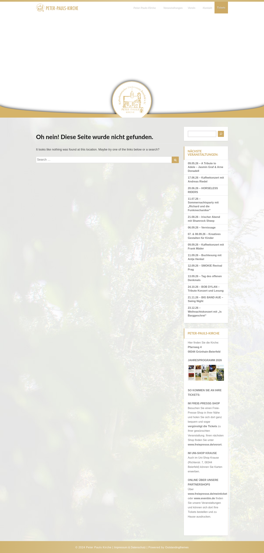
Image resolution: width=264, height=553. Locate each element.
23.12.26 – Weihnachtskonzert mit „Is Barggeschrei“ (205, 311)
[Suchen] (221, 134)
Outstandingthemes (177, 547)
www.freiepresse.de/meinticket (207, 493)
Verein (192, 7)
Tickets (221, 7)
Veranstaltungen (172, 7)
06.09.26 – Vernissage (202, 227)
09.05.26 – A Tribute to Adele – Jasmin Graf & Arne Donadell (205, 167)
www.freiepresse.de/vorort (205, 444)
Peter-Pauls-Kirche (145, 7)
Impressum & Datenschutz (130, 547)
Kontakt (207, 7)
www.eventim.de (204, 498)
